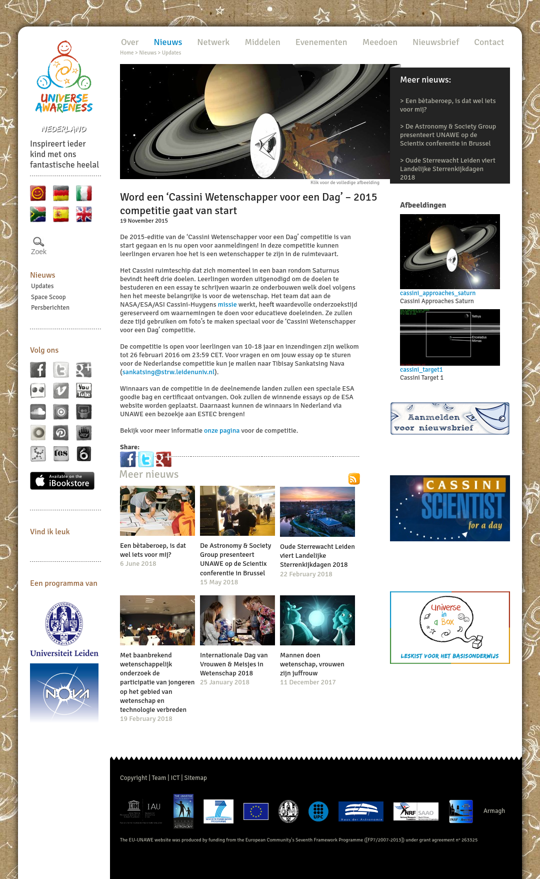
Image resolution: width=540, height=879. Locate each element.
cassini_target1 (421, 370)
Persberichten (50, 308)
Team (159, 778)
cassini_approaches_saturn (438, 293)
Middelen (262, 42)
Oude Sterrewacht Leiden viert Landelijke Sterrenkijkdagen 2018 (448, 169)
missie (227, 304)
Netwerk (213, 42)
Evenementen (322, 42)
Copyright (134, 778)
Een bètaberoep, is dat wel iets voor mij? (153, 550)
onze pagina (222, 430)
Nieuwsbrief (435, 42)
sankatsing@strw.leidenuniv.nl (168, 372)
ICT (175, 778)
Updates (42, 286)
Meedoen (380, 42)
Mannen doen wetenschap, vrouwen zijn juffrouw (312, 664)
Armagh (495, 811)
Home (127, 53)
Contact (489, 42)
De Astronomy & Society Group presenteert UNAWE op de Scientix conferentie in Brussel (448, 135)
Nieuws (43, 275)
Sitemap (195, 778)
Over (129, 42)
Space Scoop (48, 297)
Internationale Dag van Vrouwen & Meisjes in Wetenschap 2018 (234, 664)
